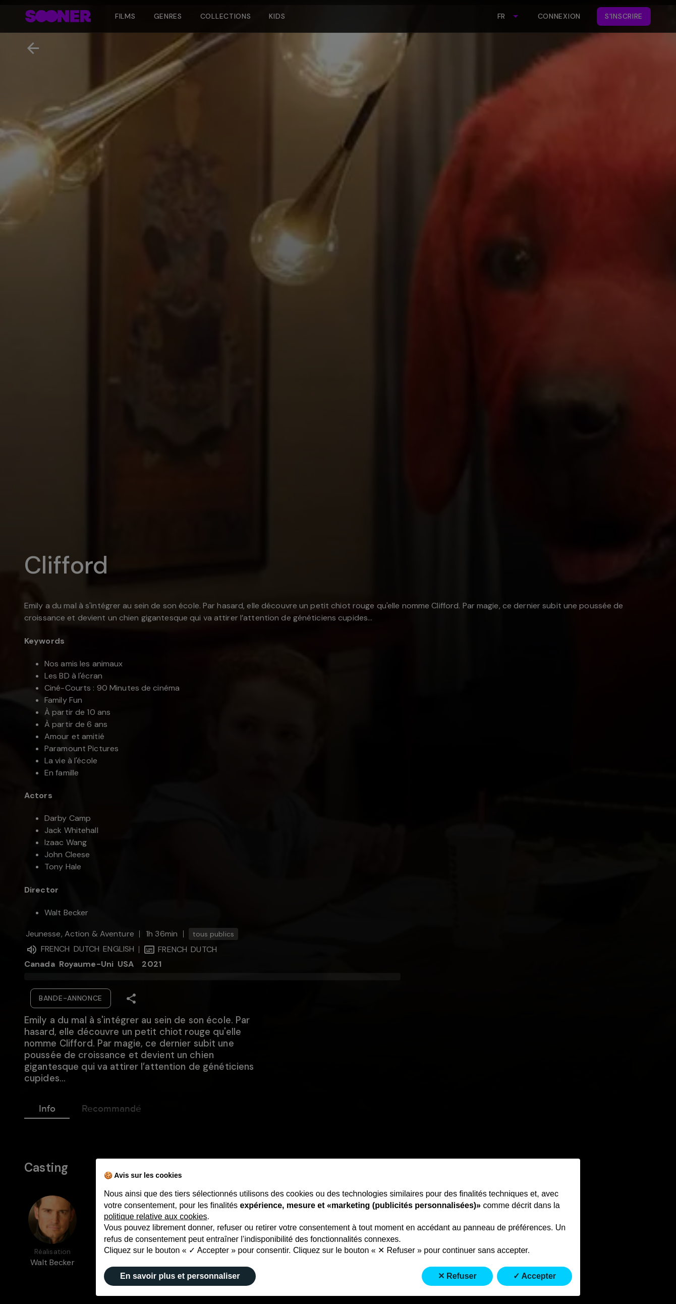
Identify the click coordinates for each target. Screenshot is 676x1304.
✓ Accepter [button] (534, 1276)
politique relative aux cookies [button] (155, 1216)
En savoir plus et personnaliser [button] (180, 1276)
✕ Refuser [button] (457, 1276)
